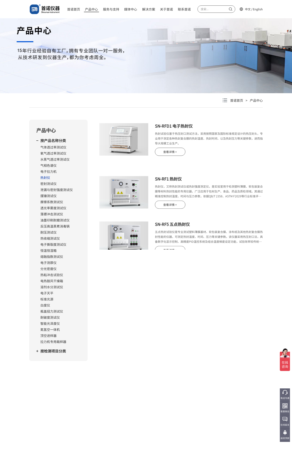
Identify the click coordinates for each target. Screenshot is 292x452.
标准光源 (46, 299)
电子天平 (46, 293)
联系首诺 (184, 9)
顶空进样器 (48, 335)
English (258, 9)
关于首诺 (166, 9)
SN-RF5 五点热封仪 (172, 235)
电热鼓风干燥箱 (51, 280)
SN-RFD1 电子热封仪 (174, 126)
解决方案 (148, 9)
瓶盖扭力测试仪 (51, 311)
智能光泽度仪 (50, 323)
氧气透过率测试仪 (53, 153)
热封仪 (45, 177)
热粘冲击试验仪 (51, 274)
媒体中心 (130, 9)
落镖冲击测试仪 (51, 214)
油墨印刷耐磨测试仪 (55, 220)
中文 (248, 9)
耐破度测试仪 (50, 317)
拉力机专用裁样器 (53, 341)
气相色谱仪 (48, 165)
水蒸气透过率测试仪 (55, 159)
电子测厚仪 (48, 262)
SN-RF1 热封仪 (168, 190)
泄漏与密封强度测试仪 (56, 189)
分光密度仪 (48, 268)
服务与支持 (111, 9)
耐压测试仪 (48, 232)
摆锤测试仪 (48, 195)
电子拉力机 (48, 171)
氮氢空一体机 (50, 329)
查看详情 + (170, 152)
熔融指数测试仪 (51, 256)
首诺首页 (73, 9)
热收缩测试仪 (50, 238)
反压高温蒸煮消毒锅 (55, 226)
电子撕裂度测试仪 (53, 244)
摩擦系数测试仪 (51, 201)
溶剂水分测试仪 (51, 286)
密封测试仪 (48, 183)
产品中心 (91, 9)
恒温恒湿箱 (48, 250)
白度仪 (45, 305)
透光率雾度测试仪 (53, 207)
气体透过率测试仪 (53, 147)
